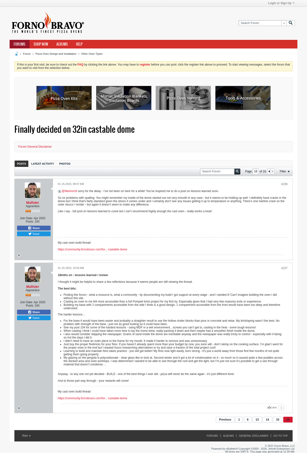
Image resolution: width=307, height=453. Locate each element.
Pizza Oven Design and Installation (56, 53)
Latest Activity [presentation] (42, 163)
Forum (27, 53)
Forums (19, 44)
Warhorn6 (71, 191)
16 (287, 419)
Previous (225, 419)
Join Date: (26, 218)
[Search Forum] (262, 23)
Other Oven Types (92, 53)
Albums (62, 44)
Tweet (33, 234)
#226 (284, 184)
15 (277, 419)
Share (34, 228)
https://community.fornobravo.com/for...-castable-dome (92, 249)
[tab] (21, 163)
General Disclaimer (253, 435)
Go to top (280, 435)
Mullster (32, 203)
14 (267, 419)
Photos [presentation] (64, 163)
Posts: (30, 221)
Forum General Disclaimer (35, 146)
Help (79, 44)
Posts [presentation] (21, 163)
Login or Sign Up (281, 3)
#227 (284, 268)
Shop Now (41, 44)
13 (257, 419)
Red (26, 435)
